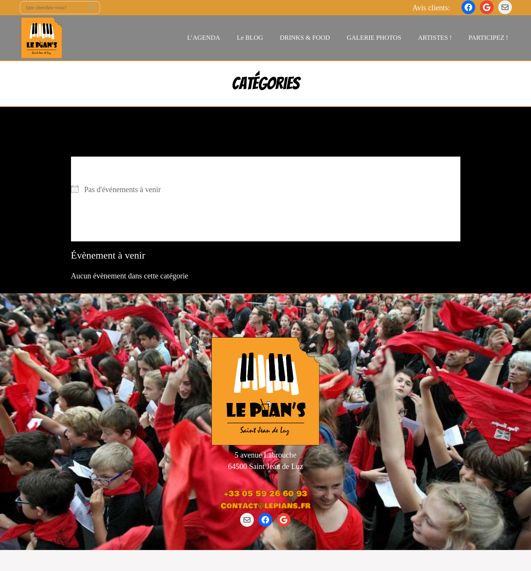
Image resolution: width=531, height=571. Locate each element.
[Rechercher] (91, 7)
